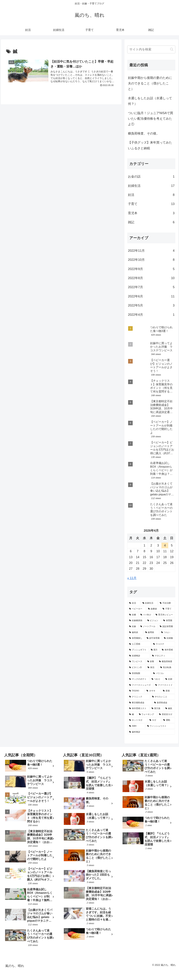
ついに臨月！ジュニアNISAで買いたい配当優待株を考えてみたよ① (150, 118)
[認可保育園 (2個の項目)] (153, 638)
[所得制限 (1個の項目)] (139, 673)
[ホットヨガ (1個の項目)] (137, 720)
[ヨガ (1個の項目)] (154, 720)
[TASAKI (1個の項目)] (136, 691)
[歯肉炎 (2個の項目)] (135, 632)
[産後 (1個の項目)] (168, 691)
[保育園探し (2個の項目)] (136, 638)
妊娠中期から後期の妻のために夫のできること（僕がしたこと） (150, 83)
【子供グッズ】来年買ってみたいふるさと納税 (150, 145)
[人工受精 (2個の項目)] (139, 644)
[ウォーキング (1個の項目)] (147, 714)
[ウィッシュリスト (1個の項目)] (160, 726)
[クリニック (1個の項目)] (139, 696)
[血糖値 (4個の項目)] (153, 609)
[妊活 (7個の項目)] (134, 603)
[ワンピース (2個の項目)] (136, 661)
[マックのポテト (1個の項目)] (138, 679)
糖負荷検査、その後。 (143, 133)
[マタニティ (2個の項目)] (163, 655)
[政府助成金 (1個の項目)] (164, 702)
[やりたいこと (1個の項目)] (163, 696)
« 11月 (132, 578)
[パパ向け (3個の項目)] (146, 614)
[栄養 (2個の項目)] (151, 661)
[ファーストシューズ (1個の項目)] (140, 685)
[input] (151, 49)
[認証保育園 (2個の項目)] (166, 626)
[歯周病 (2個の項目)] (151, 632)
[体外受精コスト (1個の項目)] (138, 708)
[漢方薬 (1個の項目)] (156, 708)
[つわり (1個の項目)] (156, 679)
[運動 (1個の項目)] (168, 720)
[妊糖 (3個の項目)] (133, 614)
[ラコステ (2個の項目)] (163, 644)
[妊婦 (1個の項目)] (169, 679)
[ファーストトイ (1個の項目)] (164, 685)
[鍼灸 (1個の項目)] (169, 708)
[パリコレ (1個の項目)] (163, 673)
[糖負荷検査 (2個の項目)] (166, 661)
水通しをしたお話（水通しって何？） (150, 101)
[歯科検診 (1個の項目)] (151, 732)
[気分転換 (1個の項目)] (167, 667)
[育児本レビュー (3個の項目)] (164, 614)
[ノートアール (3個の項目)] (148, 626)
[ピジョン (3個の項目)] (153, 620)
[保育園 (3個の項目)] (168, 620)
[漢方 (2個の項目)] (154, 650)
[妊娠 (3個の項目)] (133, 626)
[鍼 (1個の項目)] (132, 714)
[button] (172, 49)
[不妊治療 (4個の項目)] (166, 603)
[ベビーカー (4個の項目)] (137, 609)
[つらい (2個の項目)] (167, 632)
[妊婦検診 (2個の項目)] (139, 655)
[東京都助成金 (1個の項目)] (140, 702)
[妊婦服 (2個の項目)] (168, 638)
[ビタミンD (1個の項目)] (136, 667)
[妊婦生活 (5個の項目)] (149, 603)
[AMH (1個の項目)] (136, 726)
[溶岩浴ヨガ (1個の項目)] (166, 714)
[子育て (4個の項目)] (168, 609)
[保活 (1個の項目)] (152, 667)
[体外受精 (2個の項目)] (167, 650)
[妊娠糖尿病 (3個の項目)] (136, 620)
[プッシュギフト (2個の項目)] (138, 650)
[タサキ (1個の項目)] (153, 691)
